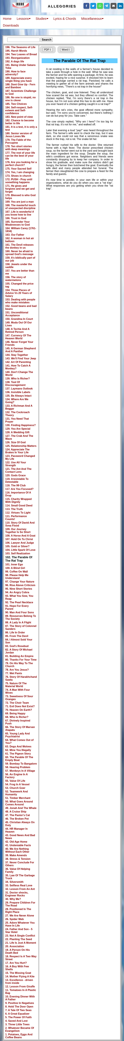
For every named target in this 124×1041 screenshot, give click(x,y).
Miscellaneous (92, 18)
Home (7, 18)
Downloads (11, 25)
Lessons (24, 18)
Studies (42, 18)
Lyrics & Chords (64, 18)
